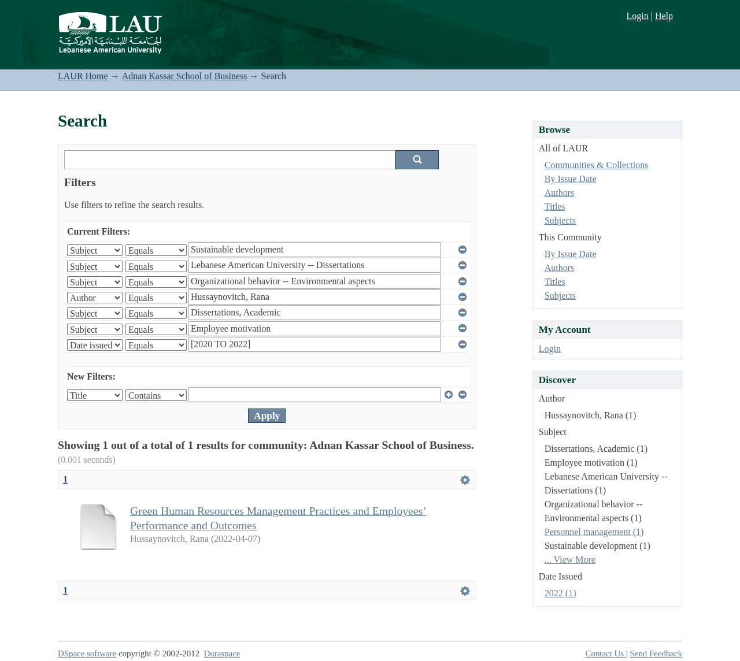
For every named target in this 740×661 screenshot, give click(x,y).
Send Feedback (656, 653)
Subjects (560, 220)
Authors (560, 193)
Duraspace (222, 653)
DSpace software (87, 653)
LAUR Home (83, 76)
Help (664, 16)
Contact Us (606, 653)
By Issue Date (571, 179)
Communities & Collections (597, 165)
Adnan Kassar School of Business (184, 76)
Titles (555, 206)
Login (637, 16)
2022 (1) (560, 593)
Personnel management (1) (594, 532)
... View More (570, 560)
